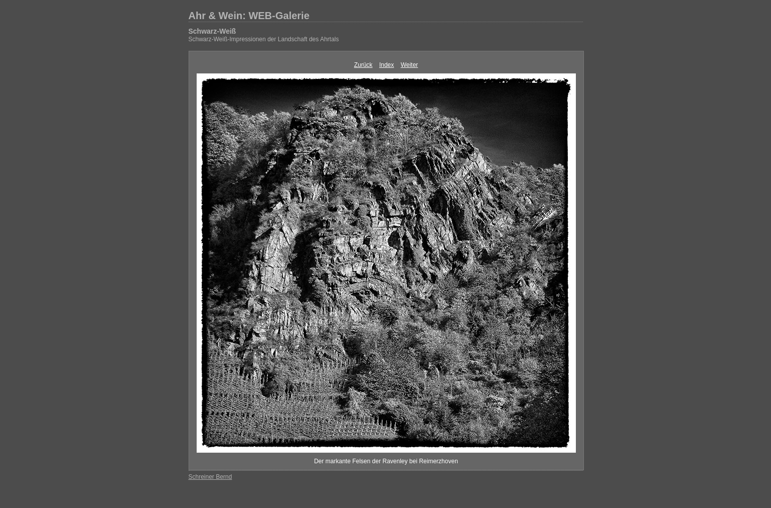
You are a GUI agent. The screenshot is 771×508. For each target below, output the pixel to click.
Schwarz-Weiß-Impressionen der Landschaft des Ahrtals (264, 39)
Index (386, 64)
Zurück (363, 64)
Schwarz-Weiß (212, 31)
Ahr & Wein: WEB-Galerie (249, 15)
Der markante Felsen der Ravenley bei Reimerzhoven (386, 461)
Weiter (409, 64)
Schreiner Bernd (210, 476)
